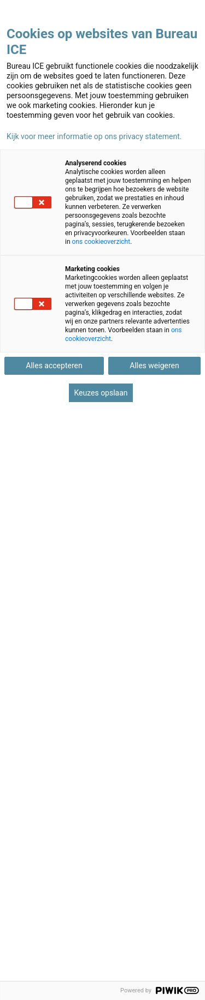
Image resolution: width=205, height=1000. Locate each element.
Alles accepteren (54, 365)
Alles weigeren (154, 365)
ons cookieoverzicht (101, 241)
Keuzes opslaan (100, 392)
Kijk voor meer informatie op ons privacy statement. (94, 136)
